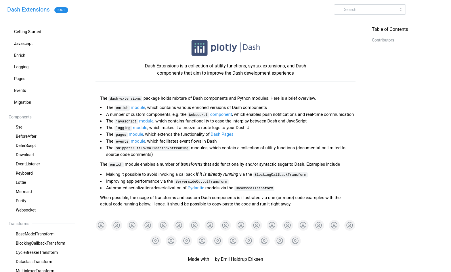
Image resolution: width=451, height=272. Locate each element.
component (210, 114)
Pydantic (196, 187)
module (129, 107)
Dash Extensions (28, 9)
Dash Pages (222, 134)
